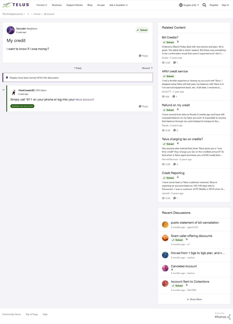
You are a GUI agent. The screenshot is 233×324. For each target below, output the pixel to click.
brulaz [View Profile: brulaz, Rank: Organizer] (165, 57)
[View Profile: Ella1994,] (165, 283)
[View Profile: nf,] (165, 238)
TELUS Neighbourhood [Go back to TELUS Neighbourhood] (12, 14)
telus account (84, 99)
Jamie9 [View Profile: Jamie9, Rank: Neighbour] (165, 193)
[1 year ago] (178, 91)
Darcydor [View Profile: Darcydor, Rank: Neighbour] (21, 28)
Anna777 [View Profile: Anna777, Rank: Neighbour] (166, 91)
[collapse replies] (4, 90)
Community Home (11, 314)
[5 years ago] (176, 193)
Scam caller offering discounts (191, 236)
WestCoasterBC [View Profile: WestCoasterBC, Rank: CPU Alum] (26, 90)
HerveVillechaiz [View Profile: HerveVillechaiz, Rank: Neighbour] (170, 159)
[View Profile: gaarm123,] (165, 224)
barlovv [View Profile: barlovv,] (191, 272)
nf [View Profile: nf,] (188, 244)
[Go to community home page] (16, 5)
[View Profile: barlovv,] (165, 268)
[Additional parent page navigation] (28, 14)
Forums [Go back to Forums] (37, 14)
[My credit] (23, 94)
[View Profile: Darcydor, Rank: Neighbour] (11, 30)
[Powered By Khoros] (223, 316)
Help (45, 314)
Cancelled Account (184, 266)
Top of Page (32, 314)
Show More (194, 299)
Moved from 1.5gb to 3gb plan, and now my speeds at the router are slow (198, 253)
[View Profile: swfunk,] (165, 255)
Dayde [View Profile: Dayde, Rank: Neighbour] (165, 125)
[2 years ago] (185, 159)
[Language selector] (189, 5)
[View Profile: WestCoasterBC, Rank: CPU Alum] (13, 92)
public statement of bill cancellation (195, 222)
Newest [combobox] (147, 68)
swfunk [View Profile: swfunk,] (191, 257)
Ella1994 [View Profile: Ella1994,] (191, 290)
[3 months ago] (178, 227)
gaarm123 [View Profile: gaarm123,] (192, 227)
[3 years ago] (175, 57)
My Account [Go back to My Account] (49, 14)
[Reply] (143, 56)
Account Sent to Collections (190, 281)
